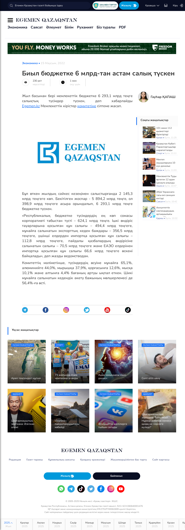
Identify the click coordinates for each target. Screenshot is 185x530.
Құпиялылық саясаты (61, 459)
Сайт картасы (160, 459)
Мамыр (89, 524)
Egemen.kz (31, 106)
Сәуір (73, 524)
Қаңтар (24, 524)
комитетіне (86, 106)
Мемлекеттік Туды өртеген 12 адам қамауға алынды (166, 179)
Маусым (106, 524)
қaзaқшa (152, 5)
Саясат (37, 27)
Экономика (17, 27)
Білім (69, 27)
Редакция (15, 459)
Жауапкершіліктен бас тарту (129, 459)
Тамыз (138, 524)
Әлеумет (53, 27)
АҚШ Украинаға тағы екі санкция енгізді (165, 195)
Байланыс (116, 476)
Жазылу (129, 5)
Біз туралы (106, 27)
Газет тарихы (34, 459)
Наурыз (57, 524)
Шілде (122, 524)
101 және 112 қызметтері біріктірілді (164, 131)
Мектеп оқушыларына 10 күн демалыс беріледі (165, 164)
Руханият (85, 27)
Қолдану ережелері (92, 459)
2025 (8, 524)
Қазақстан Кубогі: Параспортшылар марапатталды (166, 147)
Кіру (178, 5)
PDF (122, 27)
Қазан (171, 524)
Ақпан (41, 524)
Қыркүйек (154, 524)
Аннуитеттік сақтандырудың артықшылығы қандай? (165, 212)
